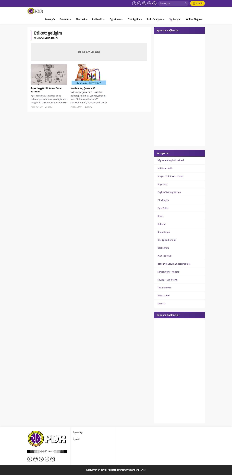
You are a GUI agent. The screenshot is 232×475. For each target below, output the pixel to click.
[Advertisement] (179, 90)
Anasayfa (38, 38)
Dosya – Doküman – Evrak (170, 176)
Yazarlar (161, 303)
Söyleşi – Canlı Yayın (167, 279)
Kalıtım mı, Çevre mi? (83, 88)
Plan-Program (164, 256)
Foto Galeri (162, 208)
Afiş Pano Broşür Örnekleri (170, 160)
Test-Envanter (164, 287)
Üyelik (199, 3)
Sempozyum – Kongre (168, 272)
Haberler (161, 224)
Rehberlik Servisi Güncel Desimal (173, 264)
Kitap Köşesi (163, 232)
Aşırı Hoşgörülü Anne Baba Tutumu (46, 90)
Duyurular (162, 184)
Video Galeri (163, 295)
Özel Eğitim (163, 248)
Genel (160, 216)
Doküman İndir (165, 168)
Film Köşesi (163, 200)
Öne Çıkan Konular (166, 240)
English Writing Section (169, 192)
